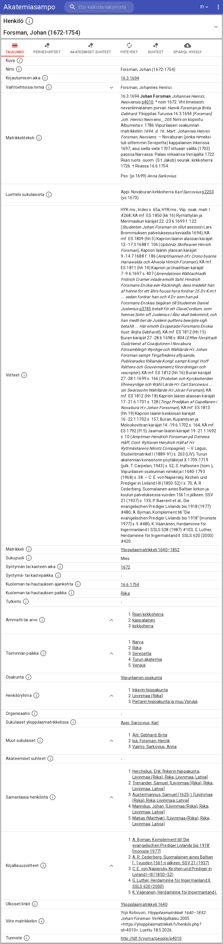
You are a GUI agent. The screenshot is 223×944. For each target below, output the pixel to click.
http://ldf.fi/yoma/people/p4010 (151, 938)
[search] (99, 7)
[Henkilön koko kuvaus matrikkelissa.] (39, 137)
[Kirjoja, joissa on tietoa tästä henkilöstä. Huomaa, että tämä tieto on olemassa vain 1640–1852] (43, 865)
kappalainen (143, 620)
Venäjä (138, 665)
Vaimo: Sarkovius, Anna (154, 746)
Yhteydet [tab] (129, 48)
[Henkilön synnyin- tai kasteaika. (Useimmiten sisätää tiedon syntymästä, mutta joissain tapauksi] (60, 566)
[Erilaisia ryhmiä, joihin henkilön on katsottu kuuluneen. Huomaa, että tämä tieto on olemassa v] (36, 695)
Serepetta (141, 653)
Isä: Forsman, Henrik (151, 740)
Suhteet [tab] (156, 48)
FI (204, 7)
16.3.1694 (130, 78)
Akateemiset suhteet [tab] (90, 48)
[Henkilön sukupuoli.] (28, 558)
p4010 (148, 102)
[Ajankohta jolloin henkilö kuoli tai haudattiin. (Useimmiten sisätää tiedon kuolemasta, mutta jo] (77, 584)
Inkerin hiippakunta (150, 690)
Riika (125, 593)
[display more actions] (218, 7)
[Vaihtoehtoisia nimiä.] (48, 87)
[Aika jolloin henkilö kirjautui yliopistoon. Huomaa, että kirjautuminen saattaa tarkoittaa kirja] (45, 78)
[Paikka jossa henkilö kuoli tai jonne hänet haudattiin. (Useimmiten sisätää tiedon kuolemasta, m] (71, 592)
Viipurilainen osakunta (141, 677)
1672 (125, 567)
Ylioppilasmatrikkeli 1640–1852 (150, 549)
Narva (137, 642)
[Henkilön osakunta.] (28, 677)
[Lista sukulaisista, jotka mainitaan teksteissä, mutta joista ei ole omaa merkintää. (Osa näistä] (40, 740)
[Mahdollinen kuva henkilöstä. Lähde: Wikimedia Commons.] (19, 60)
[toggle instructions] (29, 21)
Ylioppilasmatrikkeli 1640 (144, 904)
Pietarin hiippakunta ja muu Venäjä (164, 701)
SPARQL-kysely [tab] (187, 48)
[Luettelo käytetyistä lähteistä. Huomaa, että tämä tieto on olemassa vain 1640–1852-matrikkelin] (24, 375)
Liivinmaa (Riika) (147, 695)
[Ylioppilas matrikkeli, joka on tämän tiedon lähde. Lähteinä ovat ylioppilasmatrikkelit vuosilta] (28, 549)
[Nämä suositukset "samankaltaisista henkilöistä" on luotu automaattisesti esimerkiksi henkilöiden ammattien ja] (52, 797)
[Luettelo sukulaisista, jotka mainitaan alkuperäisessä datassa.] (48, 194)
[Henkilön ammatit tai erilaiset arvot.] (42, 619)
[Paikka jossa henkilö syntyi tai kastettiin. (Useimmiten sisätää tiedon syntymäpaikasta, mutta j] (58, 575)
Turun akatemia (147, 659)
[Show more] (111, 87)
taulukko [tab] (15, 48)
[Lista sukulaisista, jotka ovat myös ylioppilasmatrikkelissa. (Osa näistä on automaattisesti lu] (73, 722)
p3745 (145, 308)
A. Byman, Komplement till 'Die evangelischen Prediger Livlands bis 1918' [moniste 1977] (171, 845)
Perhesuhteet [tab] (47, 48)
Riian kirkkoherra (148, 614)
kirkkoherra (143, 626)
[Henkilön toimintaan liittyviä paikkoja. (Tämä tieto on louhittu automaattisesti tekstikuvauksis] (43, 653)
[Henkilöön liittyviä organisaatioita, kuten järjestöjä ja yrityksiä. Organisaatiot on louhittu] (34, 713)
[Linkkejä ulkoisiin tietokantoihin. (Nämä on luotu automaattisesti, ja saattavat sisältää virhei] (34, 904)
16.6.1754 (130, 584)
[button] (111, 26)
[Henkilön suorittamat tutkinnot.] (25, 601)
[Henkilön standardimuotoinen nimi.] (19, 69)
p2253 (208, 192)
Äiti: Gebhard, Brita (149, 735)
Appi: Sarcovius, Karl (140, 722)
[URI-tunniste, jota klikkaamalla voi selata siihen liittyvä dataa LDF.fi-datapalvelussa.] (26, 938)
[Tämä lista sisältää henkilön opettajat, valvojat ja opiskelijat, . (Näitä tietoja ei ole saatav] (50, 758)
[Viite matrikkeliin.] (41, 921)
